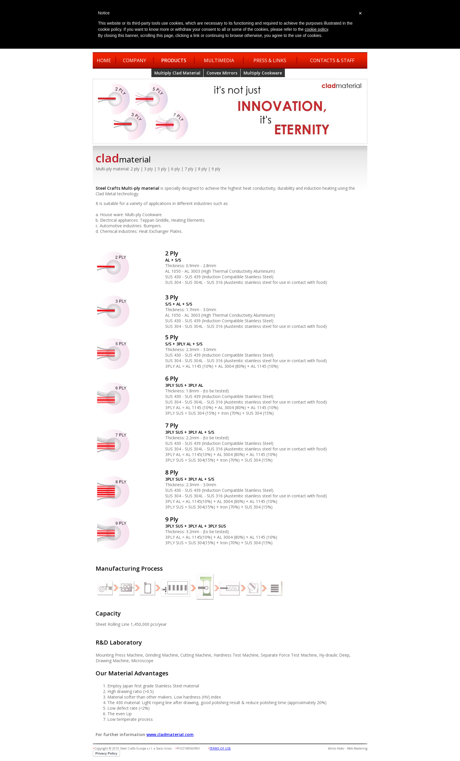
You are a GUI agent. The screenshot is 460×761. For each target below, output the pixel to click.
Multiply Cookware (262, 73)
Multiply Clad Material (177, 73)
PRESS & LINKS (269, 60)
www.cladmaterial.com (170, 734)
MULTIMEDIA (219, 60)
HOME (104, 60)
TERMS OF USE (220, 748)
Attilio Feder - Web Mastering (347, 748)
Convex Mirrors (222, 73)
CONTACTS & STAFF (332, 60)
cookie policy (316, 29)
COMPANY (134, 60)
